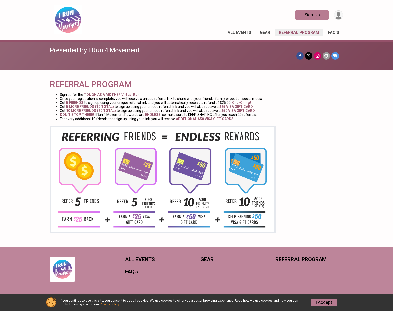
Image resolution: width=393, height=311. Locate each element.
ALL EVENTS (239, 32)
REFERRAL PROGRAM (299, 32)
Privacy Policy (109, 304)
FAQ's (333, 32)
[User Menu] (338, 15)
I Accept (324, 302)
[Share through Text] (335, 55)
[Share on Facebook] (300, 55)
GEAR (265, 32)
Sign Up (312, 14)
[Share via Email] (326, 55)
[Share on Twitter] (308, 55)
